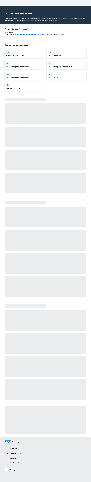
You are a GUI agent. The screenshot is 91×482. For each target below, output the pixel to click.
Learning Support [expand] (14, 453)
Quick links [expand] (11, 449)
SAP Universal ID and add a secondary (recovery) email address (32, 34)
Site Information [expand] (13, 463)
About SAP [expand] (12, 458)
